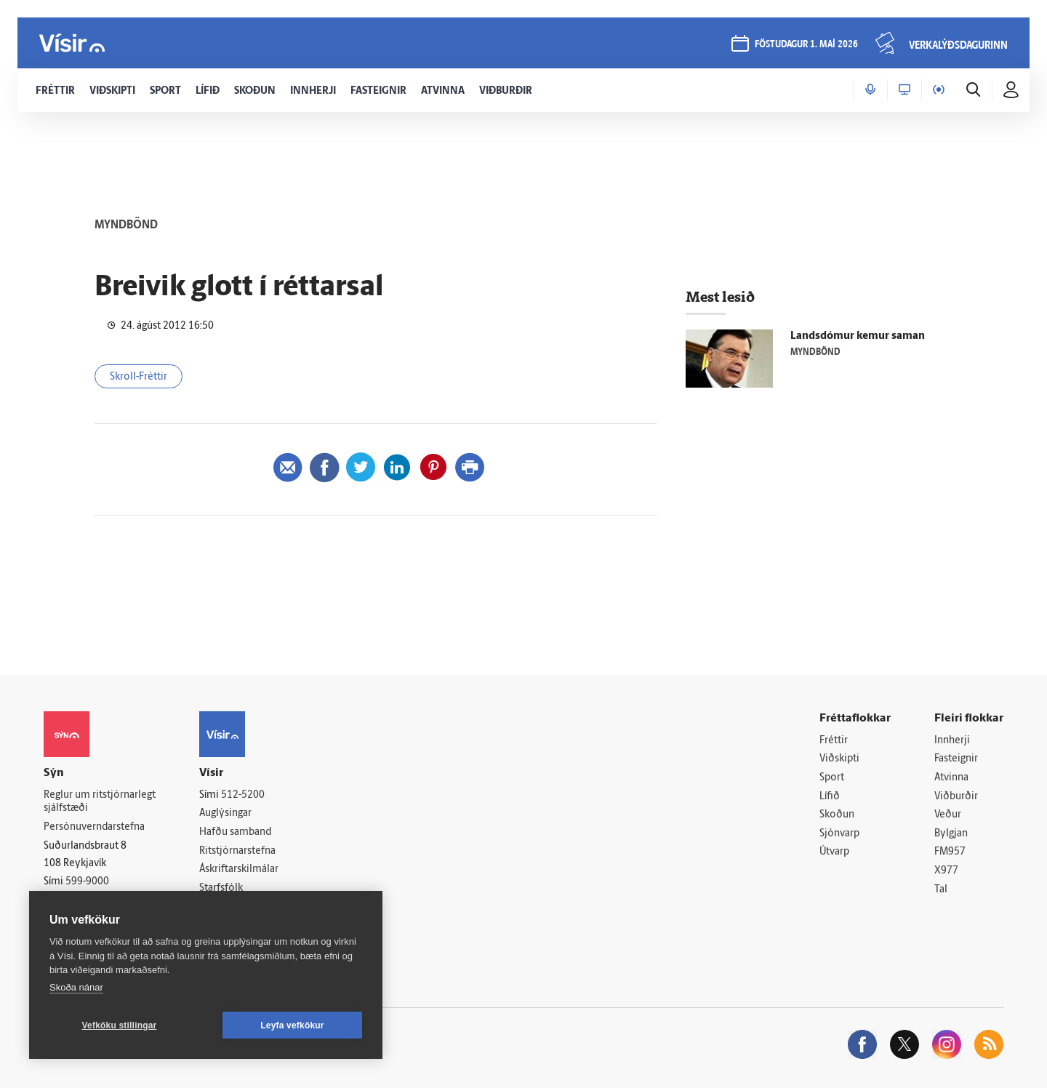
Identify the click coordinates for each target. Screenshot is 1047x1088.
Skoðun (836, 814)
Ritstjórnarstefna (237, 851)
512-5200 (243, 795)
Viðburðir (956, 796)
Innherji (952, 740)
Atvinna (951, 777)
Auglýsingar (225, 813)
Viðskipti (839, 758)
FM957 (950, 852)
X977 (946, 870)
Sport (831, 777)
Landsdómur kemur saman (857, 336)
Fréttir (833, 740)
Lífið (829, 796)
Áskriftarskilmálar (238, 869)
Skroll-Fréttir (138, 377)
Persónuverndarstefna (94, 827)
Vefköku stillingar (119, 1025)
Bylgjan (951, 833)
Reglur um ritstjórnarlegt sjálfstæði (100, 802)
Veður (947, 814)
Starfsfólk (221, 888)
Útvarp (834, 852)
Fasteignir (956, 758)
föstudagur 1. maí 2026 (806, 45)
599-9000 (87, 881)
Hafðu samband (235, 832)
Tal (940, 889)
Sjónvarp (839, 833)
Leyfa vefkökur (292, 1025)
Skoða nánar (76, 987)
